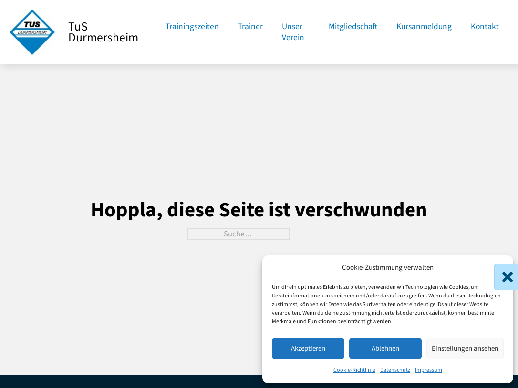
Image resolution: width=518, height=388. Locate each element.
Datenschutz (395, 370)
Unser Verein (293, 32)
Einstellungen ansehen (465, 349)
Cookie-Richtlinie (354, 370)
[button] (499, 268)
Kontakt (485, 26)
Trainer (250, 26)
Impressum (428, 370)
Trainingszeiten (192, 26)
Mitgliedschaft (353, 26)
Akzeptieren (308, 349)
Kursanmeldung (424, 26)
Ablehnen (385, 349)
